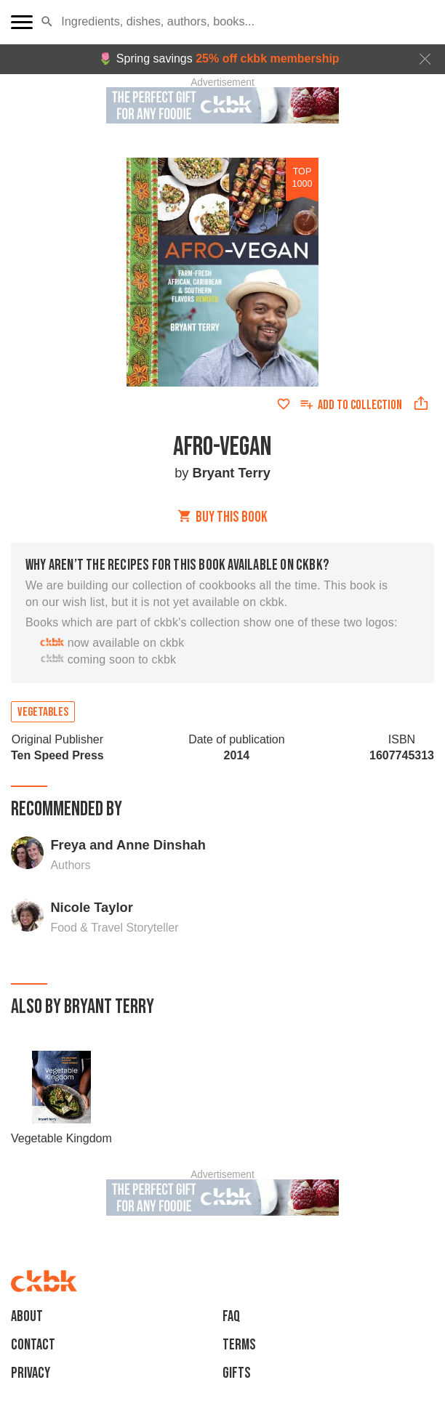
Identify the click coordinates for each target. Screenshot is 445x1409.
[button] (47, 22)
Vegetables (42, 712)
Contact (33, 1345)
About (27, 1316)
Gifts (236, 1373)
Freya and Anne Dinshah (127, 844)
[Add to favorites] (283, 404)
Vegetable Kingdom (61, 1138)
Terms (239, 1345)
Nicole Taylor (91, 907)
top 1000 (302, 177)
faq (231, 1316)
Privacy (30, 1373)
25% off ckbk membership (267, 58)
